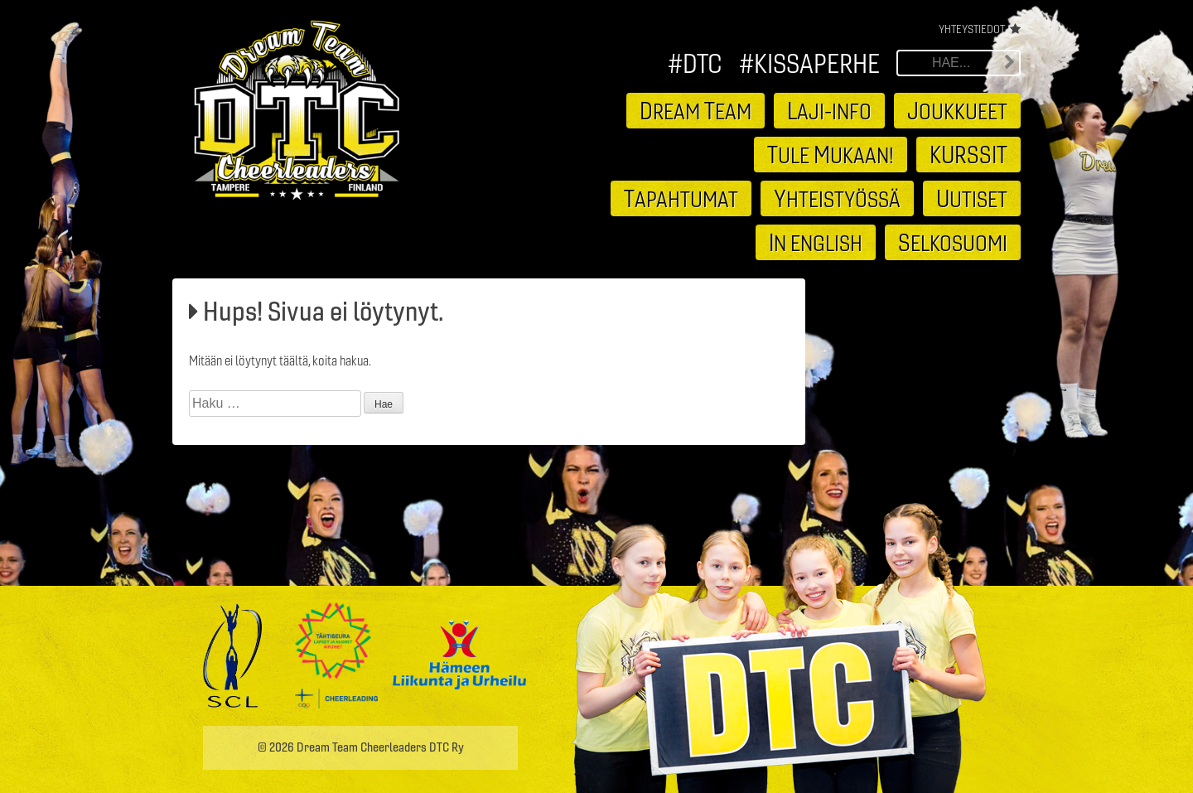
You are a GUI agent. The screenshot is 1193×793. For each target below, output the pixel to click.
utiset (971, 198)
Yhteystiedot (972, 29)
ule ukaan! (830, 154)
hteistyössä (837, 198)
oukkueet (957, 110)
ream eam (695, 110)
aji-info (829, 110)
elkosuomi (952, 242)
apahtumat (681, 198)
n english (815, 242)
